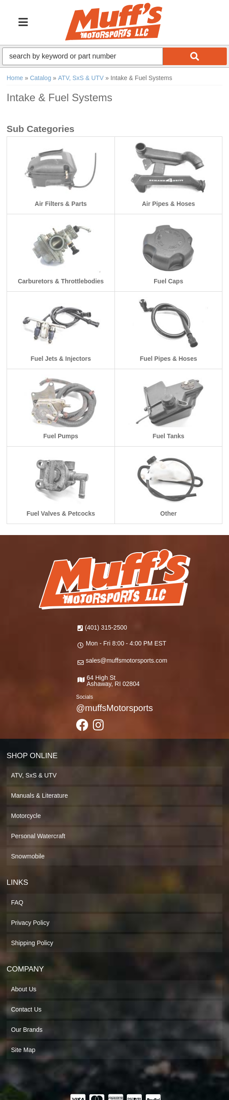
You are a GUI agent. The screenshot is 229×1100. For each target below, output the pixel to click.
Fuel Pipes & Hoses (168, 358)
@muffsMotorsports (114, 708)
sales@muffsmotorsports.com (126, 660)
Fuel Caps (168, 281)
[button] (114, 56)
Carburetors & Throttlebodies (60, 281)
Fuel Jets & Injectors (61, 358)
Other (168, 513)
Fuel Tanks (168, 436)
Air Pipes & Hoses (168, 203)
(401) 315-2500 (106, 627)
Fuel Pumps (60, 436)
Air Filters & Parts (61, 203)
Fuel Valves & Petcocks (60, 513)
